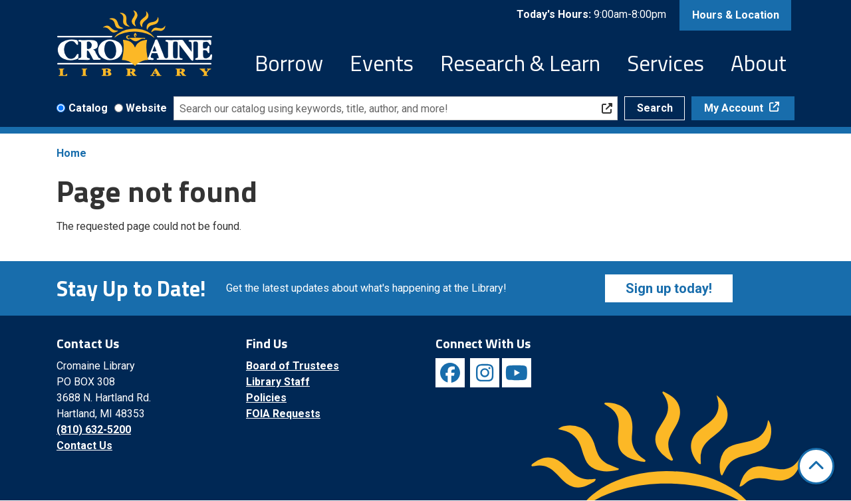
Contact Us (84, 445)
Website (146, 108)
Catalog (88, 108)
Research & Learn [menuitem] (520, 63)
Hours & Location (735, 15)
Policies (266, 397)
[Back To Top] (816, 466)
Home (71, 153)
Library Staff (278, 381)
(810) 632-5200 (94, 429)
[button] (591, 15)
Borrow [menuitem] (289, 63)
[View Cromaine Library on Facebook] (450, 372)
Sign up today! (669, 288)
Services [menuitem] (665, 63)
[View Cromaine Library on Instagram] (484, 372)
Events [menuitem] (382, 63)
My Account (735, 108)
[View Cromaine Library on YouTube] (516, 372)
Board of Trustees (292, 365)
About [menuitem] (759, 63)
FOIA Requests (283, 413)
